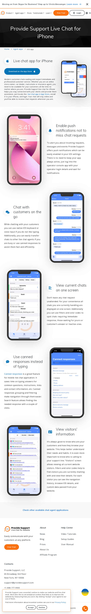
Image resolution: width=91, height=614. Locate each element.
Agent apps (19, 13)
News (42, 534)
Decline (42, 607)
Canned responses (13, 374)
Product (9, 13)
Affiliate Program (48, 554)
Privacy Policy (60, 602)
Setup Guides (67, 539)
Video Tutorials (68, 534)
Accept (31, 607)
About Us (44, 549)
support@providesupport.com (19, 582)
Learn (48, 13)
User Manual (67, 544)
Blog (42, 539)
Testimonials (38, 13)
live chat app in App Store (39, 94)
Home (6, 49)
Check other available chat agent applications (45, 510)
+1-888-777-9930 (12, 587)
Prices (29, 13)
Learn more (72, 4)
